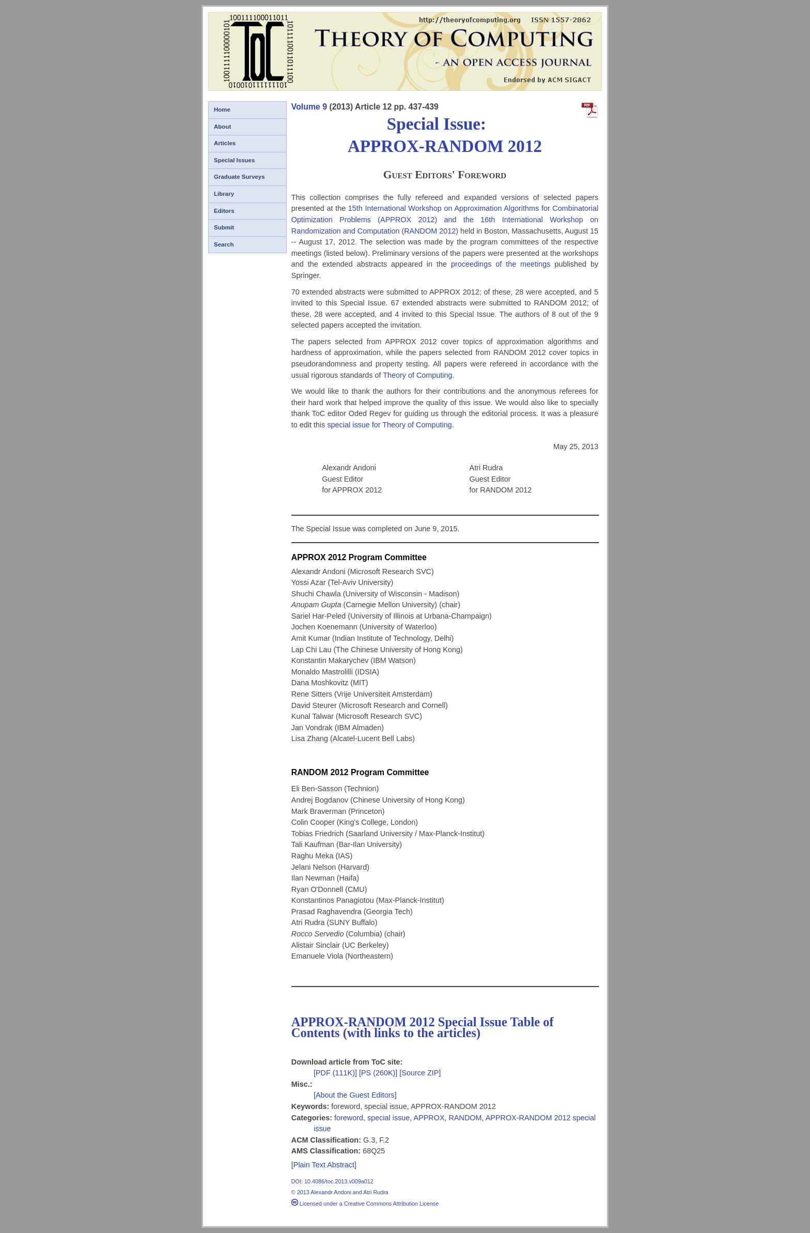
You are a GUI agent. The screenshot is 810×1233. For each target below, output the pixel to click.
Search (223, 244)
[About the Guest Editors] (355, 1095)
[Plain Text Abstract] (323, 1165)
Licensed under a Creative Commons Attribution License (365, 1203)
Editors (224, 211)
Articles (225, 143)
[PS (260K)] (379, 1073)
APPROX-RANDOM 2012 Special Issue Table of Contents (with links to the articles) (422, 1027)
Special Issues (234, 160)
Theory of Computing (417, 375)
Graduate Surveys (239, 177)
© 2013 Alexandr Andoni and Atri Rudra (339, 1192)
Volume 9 (309, 106)
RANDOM (465, 1118)
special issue (388, 1118)
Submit (224, 227)
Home (222, 109)
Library (224, 194)
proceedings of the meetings (501, 264)
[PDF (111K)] (336, 1073)
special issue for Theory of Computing (389, 425)
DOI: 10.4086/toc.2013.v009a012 (332, 1181)
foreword (348, 1118)
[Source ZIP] (420, 1073)
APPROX (429, 1118)
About (222, 127)
